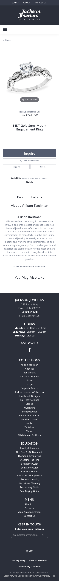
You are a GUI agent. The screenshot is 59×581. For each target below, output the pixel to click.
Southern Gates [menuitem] (29, 419)
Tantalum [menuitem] (29, 427)
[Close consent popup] (54, 576)
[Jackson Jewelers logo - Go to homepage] (29, 15)
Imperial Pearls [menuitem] (30, 388)
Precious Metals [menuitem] (29, 471)
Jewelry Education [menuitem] (29, 448)
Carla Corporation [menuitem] (29, 376)
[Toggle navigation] (5, 29)
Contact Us (29, 515)
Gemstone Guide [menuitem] (30, 467)
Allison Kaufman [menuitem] (29, 364)
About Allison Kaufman (29, 205)
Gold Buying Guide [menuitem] (29, 491)
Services (29, 508)
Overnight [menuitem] (29, 407)
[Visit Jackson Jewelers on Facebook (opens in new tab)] (29, 350)
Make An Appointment (30, 511)
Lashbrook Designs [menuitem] (29, 396)
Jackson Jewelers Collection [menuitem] (29, 392)
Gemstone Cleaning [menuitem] (29, 483)
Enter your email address (29, 528)
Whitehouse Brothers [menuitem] (29, 435)
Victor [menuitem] (29, 431)
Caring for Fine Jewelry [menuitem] (29, 475)
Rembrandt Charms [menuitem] (29, 415)
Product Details (29, 196)
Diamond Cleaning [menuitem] (29, 479)
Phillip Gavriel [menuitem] (29, 411)
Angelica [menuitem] (29, 368)
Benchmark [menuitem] (29, 372)
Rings (8, 40)
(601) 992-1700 (30, 114)
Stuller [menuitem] (29, 423)
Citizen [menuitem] (29, 380)
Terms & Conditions (37, 560)
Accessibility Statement (29, 566)
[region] (29, 77)
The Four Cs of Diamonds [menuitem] (29, 452)
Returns (43, 167)
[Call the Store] (29, 312)
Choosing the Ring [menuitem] (29, 459)
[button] (15, 2)
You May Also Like (29, 277)
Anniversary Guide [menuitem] (29, 487)
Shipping (16, 167)
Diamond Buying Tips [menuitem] (29, 455)
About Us (29, 504)
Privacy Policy (18, 560)
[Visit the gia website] (29, 551)
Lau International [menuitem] (29, 399)
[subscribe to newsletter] (44, 535)
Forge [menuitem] (29, 384)
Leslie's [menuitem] (29, 403)
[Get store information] (29, 316)
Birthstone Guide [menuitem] (29, 463)
